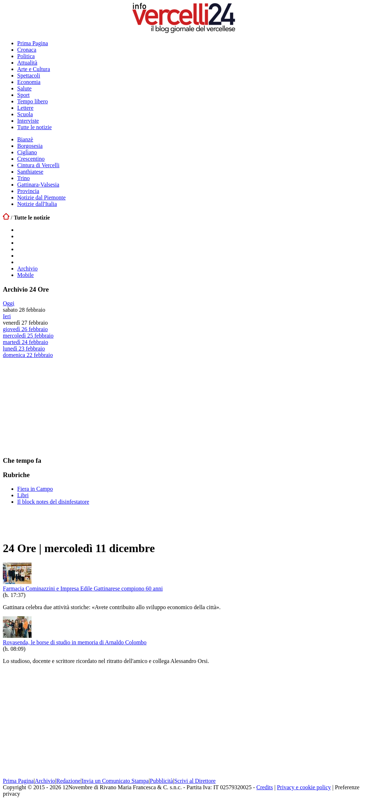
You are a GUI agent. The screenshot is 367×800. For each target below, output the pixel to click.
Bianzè (25, 139)
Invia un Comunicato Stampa (115, 781)
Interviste (28, 121)
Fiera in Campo (35, 489)
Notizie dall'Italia (37, 204)
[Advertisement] (56, 403)
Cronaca (26, 50)
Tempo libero (32, 101)
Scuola (25, 114)
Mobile (25, 275)
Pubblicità (161, 781)
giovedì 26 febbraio (25, 329)
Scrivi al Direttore (195, 781)
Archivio (27, 268)
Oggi (8, 303)
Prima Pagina (32, 43)
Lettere (25, 108)
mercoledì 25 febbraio (28, 336)
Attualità (27, 63)
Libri (23, 495)
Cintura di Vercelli (38, 165)
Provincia (28, 191)
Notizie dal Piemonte (41, 197)
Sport (23, 95)
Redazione (68, 781)
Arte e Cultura (33, 69)
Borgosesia (30, 146)
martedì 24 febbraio (25, 342)
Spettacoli (28, 75)
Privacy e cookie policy (304, 787)
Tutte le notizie (34, 127)
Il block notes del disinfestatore (53, 502)
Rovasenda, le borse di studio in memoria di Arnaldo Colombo (75, 642)
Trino (23, 178)
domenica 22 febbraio (28, 355)
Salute (24, 88)
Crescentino (30, 159)
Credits (264, 787)
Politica (26, 56)
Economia (28, 82)
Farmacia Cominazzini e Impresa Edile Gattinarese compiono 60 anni (83, 588)
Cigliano (27, 152)
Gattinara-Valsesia (38, 185)
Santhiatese (30, 172)
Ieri (7, 316)
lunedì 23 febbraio (24, 348)
